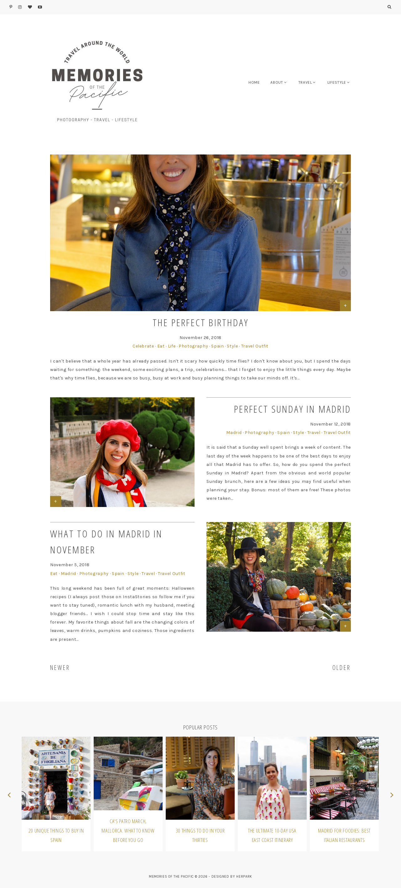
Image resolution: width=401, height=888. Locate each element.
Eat (161, 346)
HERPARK (244, 877)
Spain (217, 346)
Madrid (234, 432)
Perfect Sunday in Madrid (292, 408)
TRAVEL (305, 82)
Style (232, 346)
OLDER (341, 667)
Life (172, 346)
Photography (193, 346)
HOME (254, 82)
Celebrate (143, 346)
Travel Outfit (254, 346)
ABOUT (276, 82)
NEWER (60, 667)
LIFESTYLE (336, 82)
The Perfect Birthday (200, 322)
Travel (313, 432)
